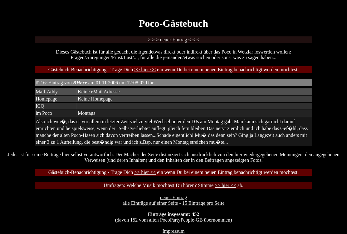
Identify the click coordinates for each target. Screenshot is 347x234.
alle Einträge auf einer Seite (150, 203)
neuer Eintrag (173, 197)
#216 (41, 82)
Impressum (173, 231)
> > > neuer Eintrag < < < (173, 39)
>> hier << (145, 69)
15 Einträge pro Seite (203, 203)
